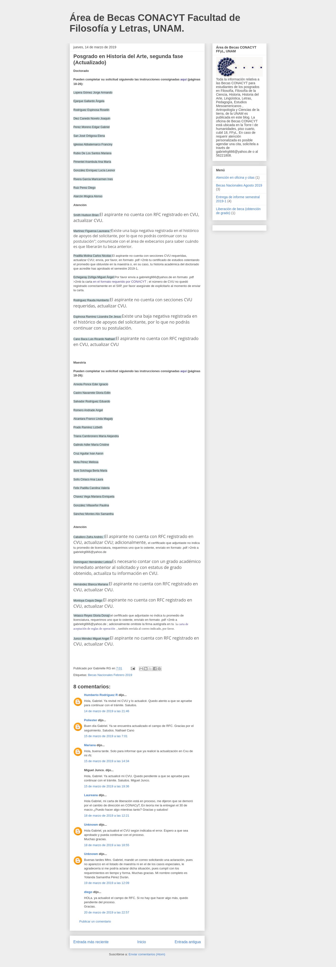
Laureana (91, 795)
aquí (183, 79)
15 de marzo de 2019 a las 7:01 (106, 736)
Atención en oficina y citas (235, 177)
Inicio (141, 942)
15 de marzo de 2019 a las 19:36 (106, 786)
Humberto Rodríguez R (101, 695)
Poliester (90, 720)
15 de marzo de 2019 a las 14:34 (106, 761)
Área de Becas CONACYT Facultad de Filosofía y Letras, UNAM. (155, 23)
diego (88, 892)
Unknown (91, 824)
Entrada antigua (188, 942)
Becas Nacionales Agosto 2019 (239, 185)
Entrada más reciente (91, 942)
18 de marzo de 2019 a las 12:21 (106, 815)
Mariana (90, 745)
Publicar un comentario (95, 921)
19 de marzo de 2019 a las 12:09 (106, 883)
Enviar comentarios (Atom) (147, 954)
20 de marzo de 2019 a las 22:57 (106, 912)
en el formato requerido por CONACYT (119, 281)
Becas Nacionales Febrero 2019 (110, 675)
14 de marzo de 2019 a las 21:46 (106, 711)
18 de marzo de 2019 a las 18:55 (106, 845)
